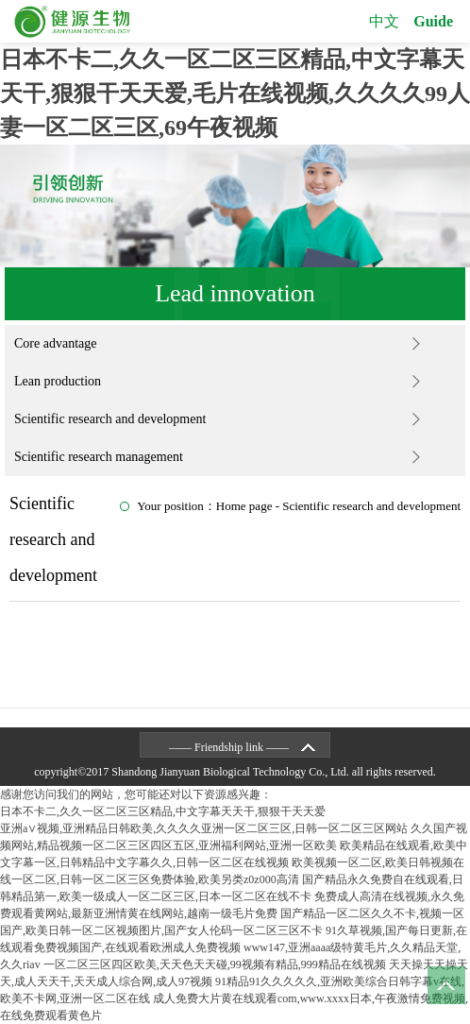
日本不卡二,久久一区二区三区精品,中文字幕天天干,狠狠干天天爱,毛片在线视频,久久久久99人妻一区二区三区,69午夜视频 (235, 93)
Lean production (57, 381)
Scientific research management (98, 457)
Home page (244, 506)
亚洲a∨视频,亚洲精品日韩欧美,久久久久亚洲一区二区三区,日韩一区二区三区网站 (204, 828)
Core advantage (55, 343)
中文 (384, 21)
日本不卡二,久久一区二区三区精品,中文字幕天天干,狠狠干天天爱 (163, 811)
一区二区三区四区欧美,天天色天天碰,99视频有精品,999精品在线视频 (214, 964)
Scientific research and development (110, 419)
